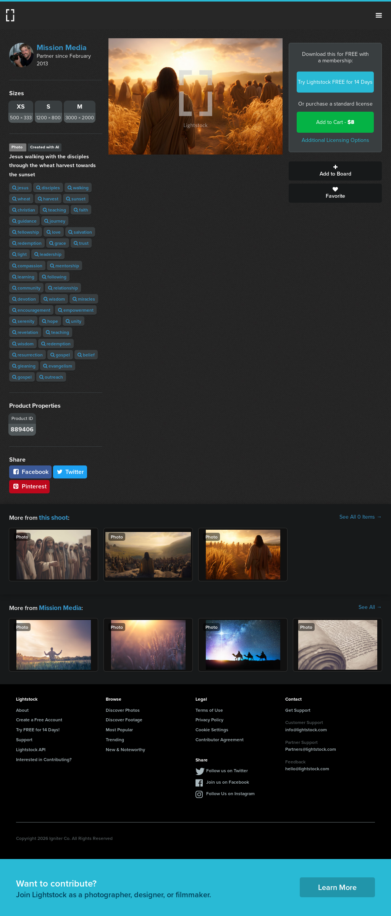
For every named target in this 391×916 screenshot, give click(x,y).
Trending (115, 738)
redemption (27, 243)
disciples (48, 187)
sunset (76, 198)
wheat (21, 198)
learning (23, 276)
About (22, 708)
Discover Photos (123, 708)
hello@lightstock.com (307, 767)
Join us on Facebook (227, 780)
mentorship (64, 265)
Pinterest (29, 486)
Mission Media (62, 47)
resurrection (27, 354)
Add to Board (335, 170)
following (54, 276)
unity (73, 321)
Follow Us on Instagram (230, 792)
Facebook (30, 471)
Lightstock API (30, 748)
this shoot (52, 517)
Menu (379, 15)
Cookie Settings (212, 728)
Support (24, 738)
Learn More (337, 885)
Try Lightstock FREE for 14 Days (335, 82)
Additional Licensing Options (335, 140)
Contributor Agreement (220, 738)
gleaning (24, 366)
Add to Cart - (335, 122)
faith (81, 210)
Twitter (70, 471)
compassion (27, 265)
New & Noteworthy (125, 748)
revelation (25, 332)
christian (23, 210)
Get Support (297, 708)
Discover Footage (124, 718)
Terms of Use (209, 708)
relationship (63, 288)
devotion (24, 299)
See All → (370, 606)
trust (81, 243)
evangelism (57, 366)
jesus (20, 187)
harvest (48, 198)
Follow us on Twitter (227, 769)
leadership (47, 254)
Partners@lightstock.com (310, 747)
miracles (84, 299)
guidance (24, 221)
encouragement (31, 310)
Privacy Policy (209, 718)
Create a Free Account (39, 718)
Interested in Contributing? (44, 758)
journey (54, 221)
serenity (23, 321)
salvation (80, 232)
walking (78, 187)
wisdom (54, 299)
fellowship (25, 232)
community (26, 288)
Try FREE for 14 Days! (38, 728)
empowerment (76, 310)
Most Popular (119, 728)
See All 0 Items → (360, 517)
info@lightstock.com (306, 728)
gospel (60, 354)
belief (86, 354)
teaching (54, 210)
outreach (51, 377)
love (54, 232)
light (19, 254)
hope (50, 321)
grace (57, 243)
